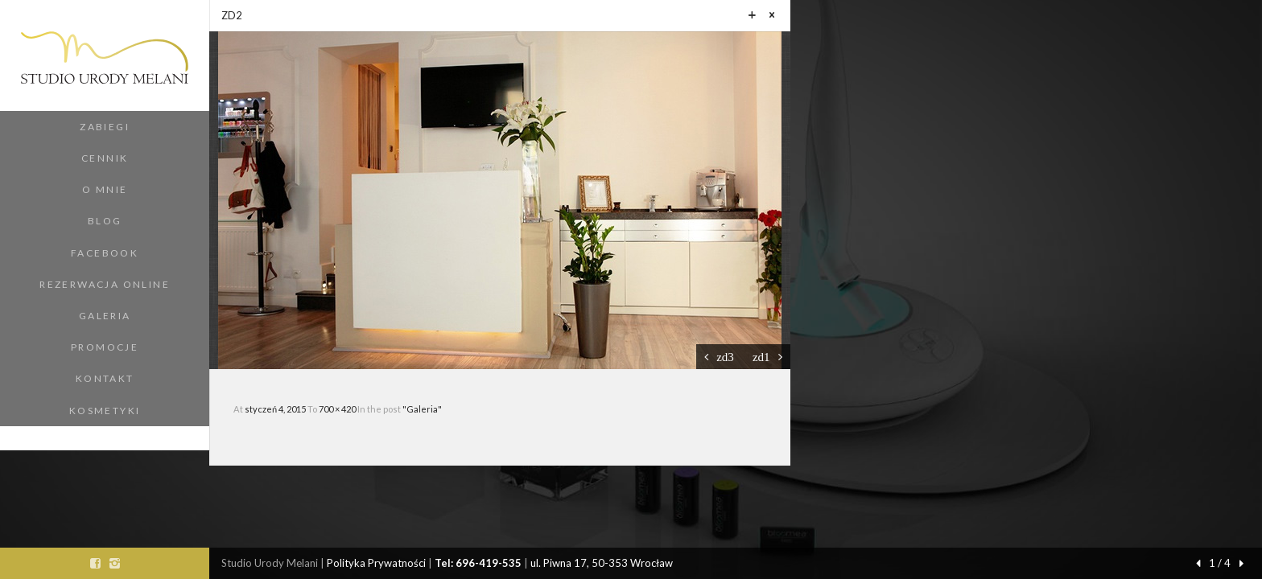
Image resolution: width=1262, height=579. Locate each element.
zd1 (761, 357)
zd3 (725, 357)
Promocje (104, 347)
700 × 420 (338, 409)
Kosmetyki (105, 410)
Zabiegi (105, 127)
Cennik (104, 158)
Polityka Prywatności (376, 562)
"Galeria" (422, 409)
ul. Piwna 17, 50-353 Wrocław (601, 562)
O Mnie (104, 189)
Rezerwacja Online (104, 284)
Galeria (105, 316)
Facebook (104, 253)
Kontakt (105, 378)
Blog (105, 221)
